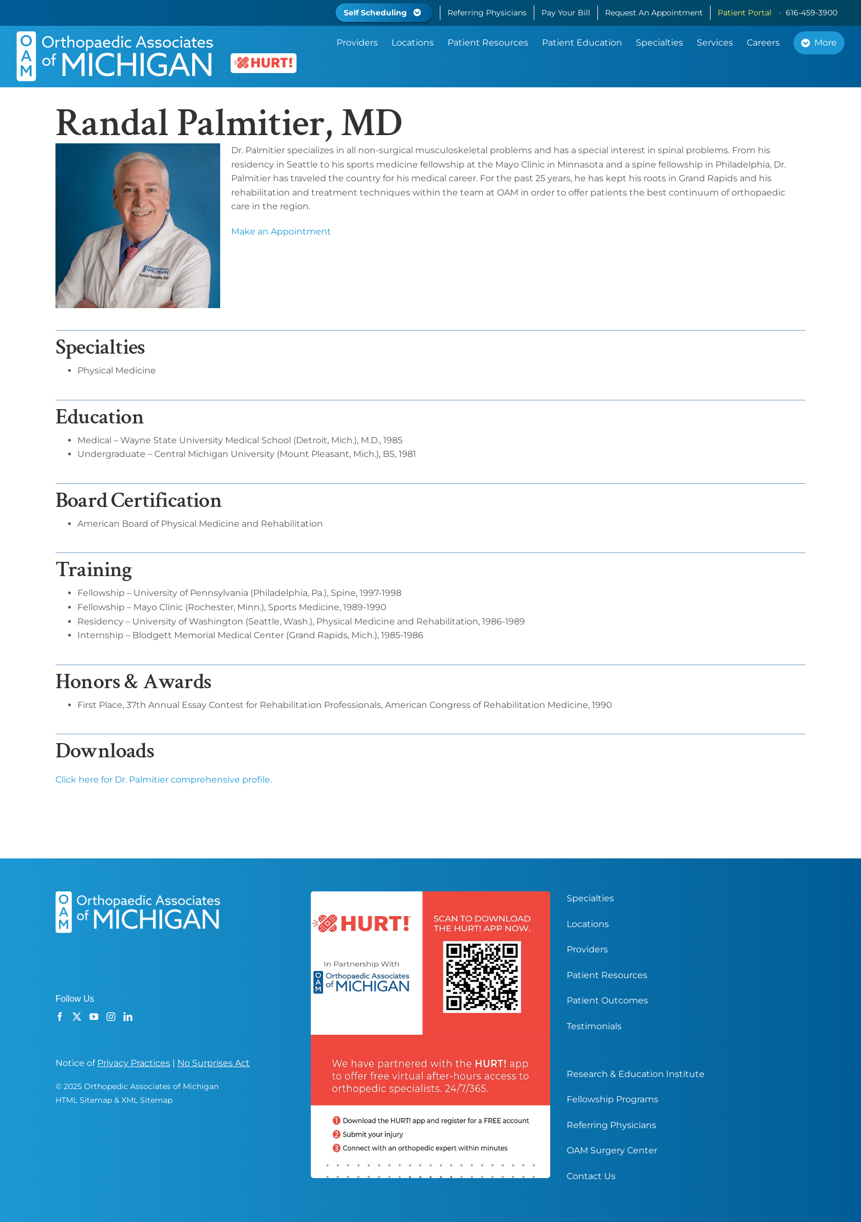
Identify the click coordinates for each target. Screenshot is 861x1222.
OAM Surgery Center (612, 1150)
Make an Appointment (281, 231)
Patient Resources (607, 975)
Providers (587, 949)
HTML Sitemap (83, 1100)
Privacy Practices (133, 1063)
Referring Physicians (611, 1125)
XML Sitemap (146, 1100)
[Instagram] (111, 1016)
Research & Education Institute (636, 1074)
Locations (588, 924)
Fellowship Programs (612, 1099)
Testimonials (594, 1026)
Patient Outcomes (607, 1000)
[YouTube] (94, 1016)
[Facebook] (59, 1016)
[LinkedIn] (128, 1016)
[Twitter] (76, 1016)
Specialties (590, 898)
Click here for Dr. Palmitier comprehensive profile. (163, 779)
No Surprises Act (213, 1063)
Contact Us (591, 1176)
